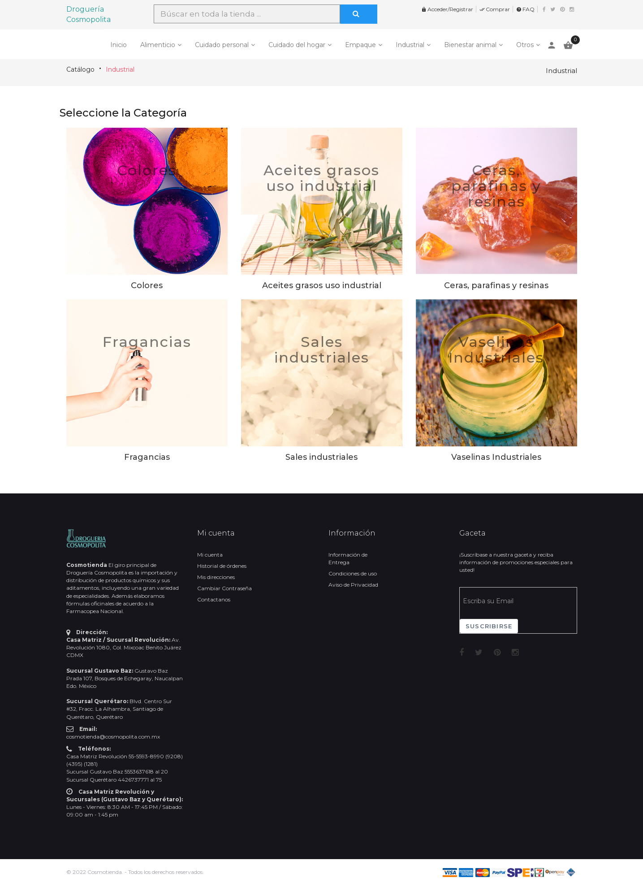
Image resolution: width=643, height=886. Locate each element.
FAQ (525, 9)
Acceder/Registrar (447, 9)
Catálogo (80, 69)
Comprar (494, 9)
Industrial (410, 45)
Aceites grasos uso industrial (321, 177)
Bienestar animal (470, 45)
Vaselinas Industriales (496, 349)
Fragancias (147, 341)
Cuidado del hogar (296, 45)
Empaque (360, 45)
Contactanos (213, 599)
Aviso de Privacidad (353, 584)
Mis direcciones (216, 577)
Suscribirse (489, 626)
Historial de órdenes (221, 565)
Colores (147, 170)
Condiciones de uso (352, 573)
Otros (525, 45)
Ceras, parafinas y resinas (496, 185)
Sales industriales (321, 349)
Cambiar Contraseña (224, 588)
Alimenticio (157, 45)
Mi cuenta (210, 554)
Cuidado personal (222, 45)
